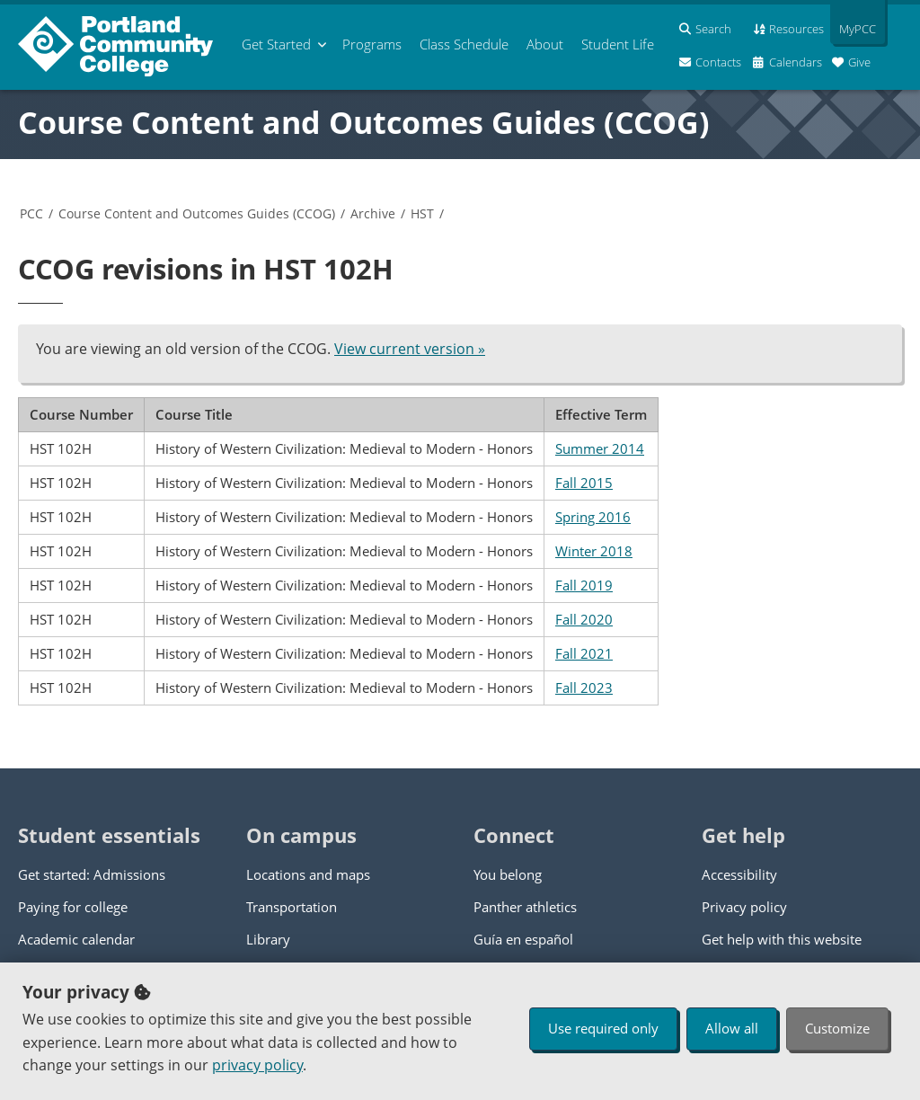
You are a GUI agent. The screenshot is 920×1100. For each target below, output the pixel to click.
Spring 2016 (593, 517)
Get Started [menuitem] (276, 44)
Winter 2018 (593, 551)
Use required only (603, 1028)
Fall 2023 (584, 687)
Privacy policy (744, 907)
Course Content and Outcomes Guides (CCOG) (364, 122)
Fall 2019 (584, 585)
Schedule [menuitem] (464, 44)
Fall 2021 (584, 653)
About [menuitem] (544, 44)
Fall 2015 (584, 483)
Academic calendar (76, 939)
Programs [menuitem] (372, 44)
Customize (837, 1028)
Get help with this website (782, 939)
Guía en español (523, 939)
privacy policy (257, 1065)
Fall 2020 (584, 619)
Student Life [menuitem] (617, 44)
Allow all (731, 1028)
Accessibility (739, 874)
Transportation (291, 907)
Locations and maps (308, 874)
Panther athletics (525, 907)
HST (422, 213)
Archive (372, 213)
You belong (507, 874)
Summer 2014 (599, 448)
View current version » (409, 349)
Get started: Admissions (91, 874)
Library (268, 939)
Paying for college (73, 907)
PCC (31, 213)
